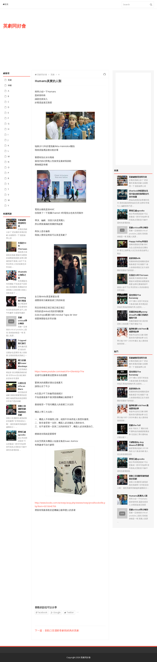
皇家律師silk (134, 258)
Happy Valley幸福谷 (138, 241)
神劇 (10, 85)
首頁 (5, 4)
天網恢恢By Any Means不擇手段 (136, 444)
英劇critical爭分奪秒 (22, 320)
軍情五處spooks (22, 433)
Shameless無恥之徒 (22, 274)
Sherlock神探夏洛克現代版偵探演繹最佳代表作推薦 (139, 193)
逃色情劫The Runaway (135, 296)
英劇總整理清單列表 (22, 223)
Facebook (41, 612)
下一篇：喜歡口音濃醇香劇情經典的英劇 (57, 630)
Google (56, 612)
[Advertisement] (99, 42)
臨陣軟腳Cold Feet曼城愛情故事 (139, 330)
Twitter (69, 612)
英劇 (10, 80)
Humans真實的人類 (138, 495)
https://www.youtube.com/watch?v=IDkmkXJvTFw (59, 371)
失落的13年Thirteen (138, 275)
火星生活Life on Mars (22, 386)
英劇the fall (135, 425)
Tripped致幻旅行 (22, 342)
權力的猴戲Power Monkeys (22, 363)
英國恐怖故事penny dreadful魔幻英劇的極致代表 (138, 314)
